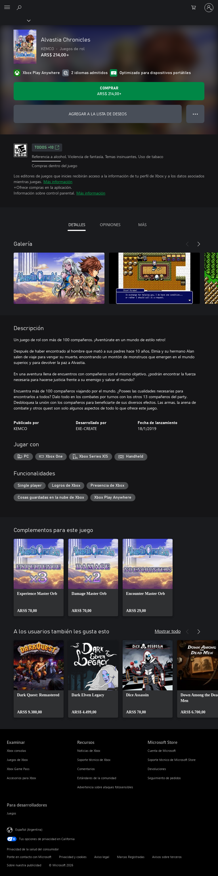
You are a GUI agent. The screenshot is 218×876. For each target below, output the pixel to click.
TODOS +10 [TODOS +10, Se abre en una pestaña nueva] (47, 147)
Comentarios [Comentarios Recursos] (86, 769)
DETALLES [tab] (76, 224)
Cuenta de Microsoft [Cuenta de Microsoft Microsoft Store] (162, 750)
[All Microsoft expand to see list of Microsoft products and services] (7, 8)
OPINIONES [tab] (110, 224)
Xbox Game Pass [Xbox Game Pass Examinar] (18, 769)
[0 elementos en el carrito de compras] (195, 8)
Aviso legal (101, 857)
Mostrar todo (168, 631)
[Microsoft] (108, 4)
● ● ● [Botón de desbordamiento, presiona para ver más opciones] (195, 113)
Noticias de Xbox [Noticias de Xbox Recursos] (88, 750)
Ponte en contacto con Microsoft (29, 857)
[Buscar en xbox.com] (20, 7)
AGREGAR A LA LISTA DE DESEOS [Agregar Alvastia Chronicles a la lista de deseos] (98, 113)
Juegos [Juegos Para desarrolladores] (11, 813)
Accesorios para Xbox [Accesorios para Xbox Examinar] (21, 778)
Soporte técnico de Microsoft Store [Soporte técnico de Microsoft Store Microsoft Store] (172, 760)
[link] (39, 577)
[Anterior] (187, 244)
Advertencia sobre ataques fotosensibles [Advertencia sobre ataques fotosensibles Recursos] (105, 787)
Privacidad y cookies (73, 857)
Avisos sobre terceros (167, 857)
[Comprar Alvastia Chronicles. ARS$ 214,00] (109, 91)
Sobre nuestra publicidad (24, 865)
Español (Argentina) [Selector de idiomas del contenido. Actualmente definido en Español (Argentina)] (28, 829)
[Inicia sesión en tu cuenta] (209, 8)
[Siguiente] (198, 244)
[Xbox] (15, 20)
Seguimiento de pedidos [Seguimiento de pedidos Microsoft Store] (164, 778)
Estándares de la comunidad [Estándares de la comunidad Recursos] (96, 778)
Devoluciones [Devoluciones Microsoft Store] (157, 769)
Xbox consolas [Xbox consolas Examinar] (16, 750)
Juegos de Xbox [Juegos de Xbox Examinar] (17, 760)
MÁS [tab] (142, 224)
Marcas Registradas (130, 857)
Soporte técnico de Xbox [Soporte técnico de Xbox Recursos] (93, 760)
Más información (57, 181)
